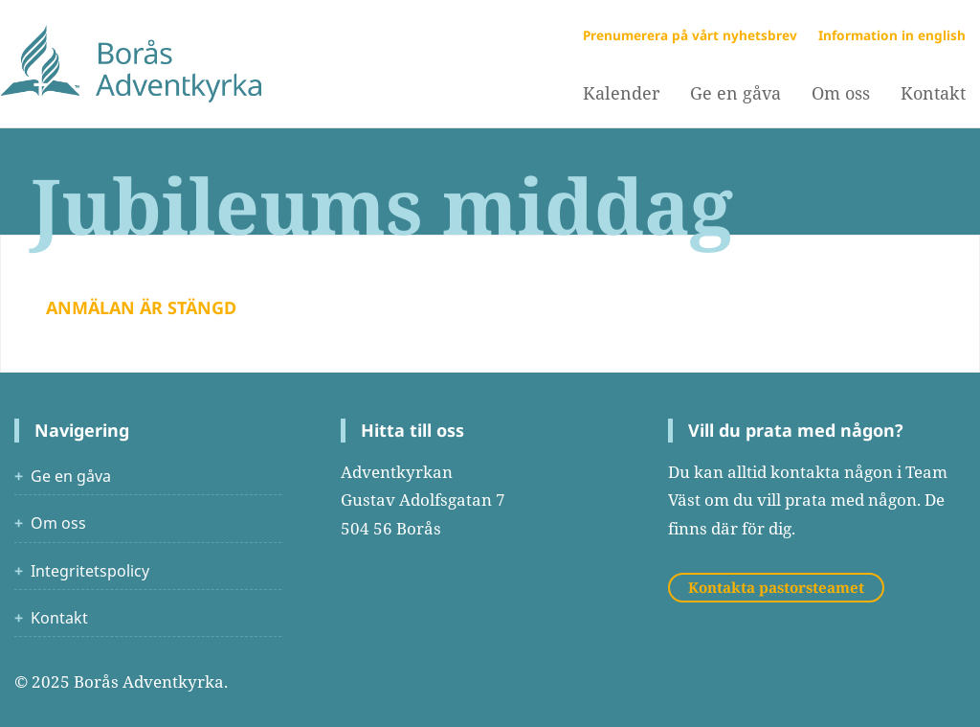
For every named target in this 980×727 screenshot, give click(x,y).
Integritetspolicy (90, 570)
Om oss (841, 92)
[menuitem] (621, 94)
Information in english (892, 35)
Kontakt (59, 617)
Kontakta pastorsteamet (776, 587)
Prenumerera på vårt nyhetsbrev (690, 35)
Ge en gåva (735, 92)
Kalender (621, 92)
